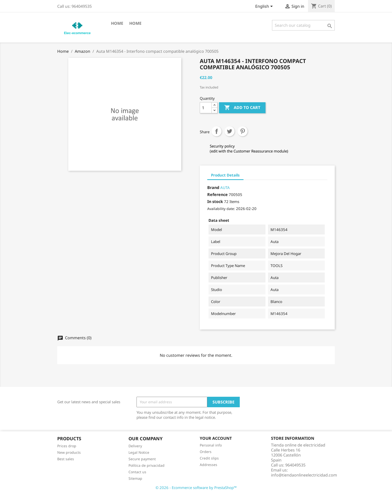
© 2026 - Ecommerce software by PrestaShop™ (196, 487)
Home (117, 23)
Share (217, 131)
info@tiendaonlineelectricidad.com (304, 475)
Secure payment (142, 458)
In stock (215, 201)
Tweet (229, 131)
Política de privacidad (146, 465)
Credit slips (209, 458)
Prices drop (66, 446)
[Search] (303, 25)
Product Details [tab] (225, 175)
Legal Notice (138, 452)
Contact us (137, 472)
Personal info (211, 445)
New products (69, 452)
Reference (217, 194)
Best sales (65, 458)
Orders (206, 451)
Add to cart (242, 107)
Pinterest (243, 131)
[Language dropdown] (264, 7)
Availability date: (221, 208)
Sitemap (135, 478)
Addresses (208, 464)
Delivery (135, 446)
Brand (213, 187)
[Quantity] (206, 107)
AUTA (225, 187)
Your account (216, 438)
